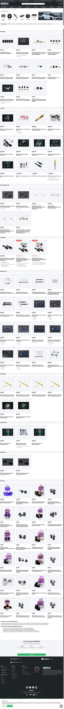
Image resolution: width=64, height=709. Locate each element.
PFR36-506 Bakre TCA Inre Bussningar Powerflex (39, 594)
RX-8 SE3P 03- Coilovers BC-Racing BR (39, 176)
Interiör (28, 16)
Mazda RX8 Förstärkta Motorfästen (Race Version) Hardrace (7, 474)
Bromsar (9, 16)
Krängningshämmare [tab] (20, 23)
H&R (16, 442)
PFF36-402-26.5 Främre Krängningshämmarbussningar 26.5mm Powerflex (6, 525)
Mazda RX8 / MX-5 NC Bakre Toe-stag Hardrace (55, 316)
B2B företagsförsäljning (25, 667)
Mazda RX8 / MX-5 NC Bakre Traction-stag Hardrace (39, 316)
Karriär (23, 669)
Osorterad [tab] (36, 23)
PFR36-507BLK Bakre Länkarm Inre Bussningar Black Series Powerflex (23, 616)
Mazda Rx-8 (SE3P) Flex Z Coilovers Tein (7, 177)
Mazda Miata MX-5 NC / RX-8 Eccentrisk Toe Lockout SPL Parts (22, 293)
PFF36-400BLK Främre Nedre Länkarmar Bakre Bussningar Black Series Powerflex (22, 503)
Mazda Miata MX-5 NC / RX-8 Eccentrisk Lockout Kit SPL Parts (38, 366)
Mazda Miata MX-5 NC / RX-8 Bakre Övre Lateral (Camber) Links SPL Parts (23, 316)
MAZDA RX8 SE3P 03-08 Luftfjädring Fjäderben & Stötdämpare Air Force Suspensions (7, 259)
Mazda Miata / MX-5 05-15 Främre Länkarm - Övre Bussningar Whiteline (23, 100)
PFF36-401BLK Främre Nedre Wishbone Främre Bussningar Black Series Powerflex (54, 503)
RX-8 (12, 9)
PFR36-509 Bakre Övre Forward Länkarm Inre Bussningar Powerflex (38, 616)
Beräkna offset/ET (3, 672)
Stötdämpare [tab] (46, 23)
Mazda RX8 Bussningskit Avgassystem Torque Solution (6, 53)
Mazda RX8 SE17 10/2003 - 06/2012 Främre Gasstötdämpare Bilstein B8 (39, 396)
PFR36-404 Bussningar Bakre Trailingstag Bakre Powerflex (37, 548)
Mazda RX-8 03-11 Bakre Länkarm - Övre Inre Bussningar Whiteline (22, 78)
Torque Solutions (3, 51)
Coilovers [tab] (14, 23)
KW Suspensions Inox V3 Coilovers (54, 176)
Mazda (9, 9)
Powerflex (2, 500)
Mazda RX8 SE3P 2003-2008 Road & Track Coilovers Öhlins (39, 130)
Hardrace (17, 51)
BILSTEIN (1, 393)
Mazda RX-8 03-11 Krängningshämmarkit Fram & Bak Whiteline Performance (54, 207)
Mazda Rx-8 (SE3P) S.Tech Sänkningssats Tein (5, 444)
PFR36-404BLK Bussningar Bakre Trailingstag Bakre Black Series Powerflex (54, 548)
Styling (22, 16)
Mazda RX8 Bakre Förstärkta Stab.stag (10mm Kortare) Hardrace (7, 207)
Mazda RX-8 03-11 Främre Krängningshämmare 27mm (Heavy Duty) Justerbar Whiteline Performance (38, 208)
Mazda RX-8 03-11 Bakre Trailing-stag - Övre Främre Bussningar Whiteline (39, 78)
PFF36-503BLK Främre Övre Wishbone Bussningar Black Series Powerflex (55, 525)
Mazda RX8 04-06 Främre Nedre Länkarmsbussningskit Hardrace (22, 53)
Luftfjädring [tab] (26, 23)
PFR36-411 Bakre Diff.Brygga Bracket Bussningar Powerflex (7, 594)
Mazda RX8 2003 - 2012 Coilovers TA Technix (23, 130)
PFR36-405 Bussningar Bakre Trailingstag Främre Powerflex (6, 571)
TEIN (1, 174)
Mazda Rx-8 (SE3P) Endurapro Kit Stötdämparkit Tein (6, 417)
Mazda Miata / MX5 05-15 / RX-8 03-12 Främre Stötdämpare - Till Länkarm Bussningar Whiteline (39, 53)
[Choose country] (59, 0)
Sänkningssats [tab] (52, 23)
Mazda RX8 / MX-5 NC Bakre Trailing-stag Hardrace (7, 341)
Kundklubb (13, 669)
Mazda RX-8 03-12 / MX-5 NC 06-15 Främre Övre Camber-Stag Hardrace (23, 366)
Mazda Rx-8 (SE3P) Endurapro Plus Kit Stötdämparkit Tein (23, 417)
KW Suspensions (50, 174)
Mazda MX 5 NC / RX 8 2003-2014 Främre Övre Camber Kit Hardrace (54, 341)
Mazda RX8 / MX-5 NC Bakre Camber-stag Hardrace (7, 366)
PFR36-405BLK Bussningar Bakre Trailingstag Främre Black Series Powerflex (22, 571)
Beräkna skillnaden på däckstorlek (4, 675)
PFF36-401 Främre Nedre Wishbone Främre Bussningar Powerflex (39, 502)
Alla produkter (3, 17)
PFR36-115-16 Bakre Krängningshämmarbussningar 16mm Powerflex (7, 548)
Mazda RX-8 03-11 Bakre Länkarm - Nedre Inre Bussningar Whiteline (7, 78)
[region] (31, 67)
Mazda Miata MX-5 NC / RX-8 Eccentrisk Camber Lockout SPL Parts (7, 293)
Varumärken (3, 683)
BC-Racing (18, 174)
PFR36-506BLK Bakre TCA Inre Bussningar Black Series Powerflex (54, 594)
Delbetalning (13, 667)
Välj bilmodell (5, 9)
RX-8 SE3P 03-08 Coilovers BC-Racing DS (23, 177)
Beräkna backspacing (4, 667)
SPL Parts (1, 291)
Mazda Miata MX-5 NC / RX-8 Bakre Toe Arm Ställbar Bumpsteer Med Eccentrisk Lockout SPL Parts (55, 293)
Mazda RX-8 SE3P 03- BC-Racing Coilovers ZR (6, 155)
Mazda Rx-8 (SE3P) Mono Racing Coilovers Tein (54, 155)
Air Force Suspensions (4, 257)
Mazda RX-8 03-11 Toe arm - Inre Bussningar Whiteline (54, 78)
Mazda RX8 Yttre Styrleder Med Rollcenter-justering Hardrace (38, 341)
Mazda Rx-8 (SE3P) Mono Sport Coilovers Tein (22, 155)
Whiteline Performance (35, 51)
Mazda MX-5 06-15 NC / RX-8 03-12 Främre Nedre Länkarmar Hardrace (7, 100)
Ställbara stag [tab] (41, 23)
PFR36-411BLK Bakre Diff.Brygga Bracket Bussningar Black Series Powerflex (22, 594)
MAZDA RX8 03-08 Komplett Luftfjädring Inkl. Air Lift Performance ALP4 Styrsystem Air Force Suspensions (23, 260)
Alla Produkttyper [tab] (4, 23)
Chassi (15, 9)
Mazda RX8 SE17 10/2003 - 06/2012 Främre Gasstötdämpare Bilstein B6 (7, 396)
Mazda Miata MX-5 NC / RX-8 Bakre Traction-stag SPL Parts (7, 316)
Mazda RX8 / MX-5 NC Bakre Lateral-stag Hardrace (23, 341)
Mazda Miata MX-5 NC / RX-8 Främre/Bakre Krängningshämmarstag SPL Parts (55, 366)
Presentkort (3, 679)
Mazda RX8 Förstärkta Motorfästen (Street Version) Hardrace (22, 474)
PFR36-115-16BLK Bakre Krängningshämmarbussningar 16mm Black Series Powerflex (23, 548)
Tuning (34, 16)
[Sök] (33, 4)
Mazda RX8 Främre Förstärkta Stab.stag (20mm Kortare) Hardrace (23, 207)
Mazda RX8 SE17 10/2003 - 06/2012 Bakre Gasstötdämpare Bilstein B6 (23, 396)
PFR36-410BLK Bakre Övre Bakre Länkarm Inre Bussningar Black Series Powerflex (55, 571)
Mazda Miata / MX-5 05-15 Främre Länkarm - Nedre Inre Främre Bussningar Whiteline (54, 53)
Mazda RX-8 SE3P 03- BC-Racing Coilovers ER (54, 130)
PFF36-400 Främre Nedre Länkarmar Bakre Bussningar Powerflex (7, 502)
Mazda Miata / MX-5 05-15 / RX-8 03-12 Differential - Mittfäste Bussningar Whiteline (39, 100)
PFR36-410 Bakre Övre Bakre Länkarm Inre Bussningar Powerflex (39, 571)
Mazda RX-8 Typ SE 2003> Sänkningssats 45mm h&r (21, 444)
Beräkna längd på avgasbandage (3, 670)
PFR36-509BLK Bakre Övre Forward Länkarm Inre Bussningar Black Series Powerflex (55, 616)
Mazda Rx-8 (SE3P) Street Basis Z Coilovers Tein (6, 130)
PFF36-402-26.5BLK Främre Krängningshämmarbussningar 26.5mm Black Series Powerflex (22, 525)
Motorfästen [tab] (31, 23)
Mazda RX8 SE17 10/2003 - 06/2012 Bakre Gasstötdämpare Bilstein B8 (55, 396)
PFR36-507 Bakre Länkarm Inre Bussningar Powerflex (6, 616)
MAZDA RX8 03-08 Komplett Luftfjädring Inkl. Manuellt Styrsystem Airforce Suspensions (39, 259)
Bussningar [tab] (10, 23)
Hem (1, 9)
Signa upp (31, 654)
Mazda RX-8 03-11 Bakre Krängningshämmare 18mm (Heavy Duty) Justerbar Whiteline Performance (7, 231)
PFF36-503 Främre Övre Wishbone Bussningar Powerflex (38, 525)
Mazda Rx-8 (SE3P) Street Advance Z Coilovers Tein (39, 155)
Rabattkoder (3, 681)
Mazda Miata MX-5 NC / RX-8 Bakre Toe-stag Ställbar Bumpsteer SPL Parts (39, 293)
